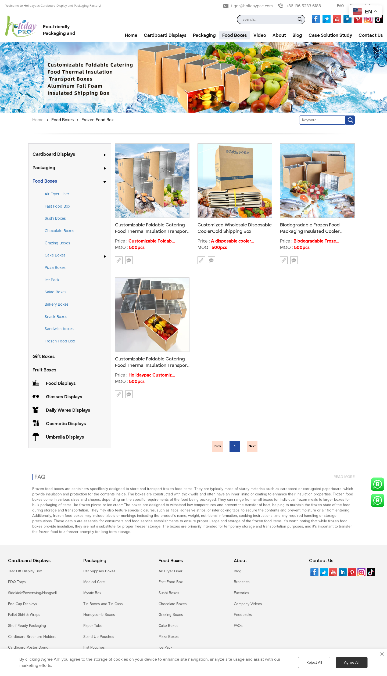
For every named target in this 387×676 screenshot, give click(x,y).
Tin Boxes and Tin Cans (103, 604)
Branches (242, 582)
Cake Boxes (55, 255)
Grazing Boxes (57, 243)
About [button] (279, 35)
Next (252, 446)
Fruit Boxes (44, 370)
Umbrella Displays (65, 437)
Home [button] (131, 35)
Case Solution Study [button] (330, 35)
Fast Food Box (57, 206)
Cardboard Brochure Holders (32, 636)
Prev (217, 446)
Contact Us (321, 560)
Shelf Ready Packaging (27, 625)
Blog (237, 571)
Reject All (314, 662)
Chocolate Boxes (59, 230)
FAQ (340, 5)
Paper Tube (92, 625)
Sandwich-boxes (59, 328)
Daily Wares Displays (68, 410)
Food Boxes (62, 119)
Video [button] (259, 35)
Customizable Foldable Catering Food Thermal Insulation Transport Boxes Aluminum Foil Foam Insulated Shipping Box (152, 362)
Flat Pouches (94, 647)
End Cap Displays (22, 604)
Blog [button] (297, 35)
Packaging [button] (204, 35)
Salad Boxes (55, 292)
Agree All (351, 662)
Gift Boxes (44, 356)
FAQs (238, 625)
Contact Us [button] (371, 35)
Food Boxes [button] (234, 35)
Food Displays (61, 383)
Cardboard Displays (54, 154)
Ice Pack (52, 279)
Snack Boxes (56, 316)
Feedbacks (243, 614)
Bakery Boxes (57, 304)
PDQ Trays (17, 582)
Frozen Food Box (97, 119)
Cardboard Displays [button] (165, 35)
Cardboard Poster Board (28, 647)
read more (344, 472)
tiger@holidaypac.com (252, 6)
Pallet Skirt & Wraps (24, 614)
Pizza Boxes (55, 267)
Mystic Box (92, 593)
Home (38, 119)
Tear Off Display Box (25, 571)
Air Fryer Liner (57, 193)
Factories (241, 593)
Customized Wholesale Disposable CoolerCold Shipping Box (235, 228)
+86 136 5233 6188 (303, 6)
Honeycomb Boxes (99, 614)
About (240, 560)
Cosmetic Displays (66, 423)
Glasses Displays (64, 397)
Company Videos (248, 604)
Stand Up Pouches (98, 636)
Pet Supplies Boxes (99, 571)
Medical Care (94, 582)
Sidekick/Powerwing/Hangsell (32, 593)
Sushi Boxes (55, 218)
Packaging (44, 168)
